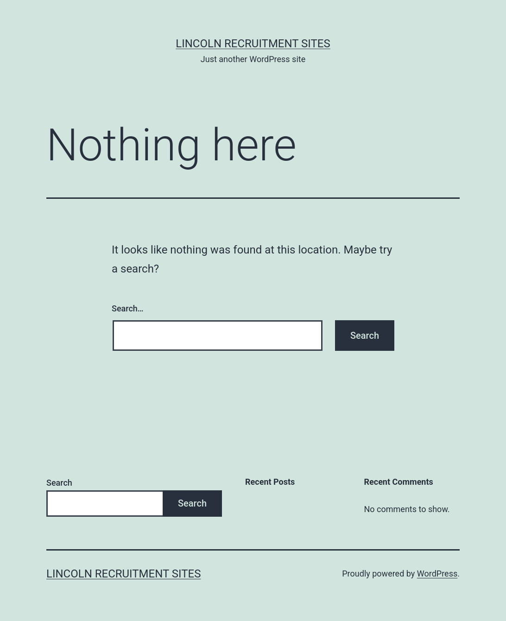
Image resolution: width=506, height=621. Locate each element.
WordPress (437, 573)
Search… (128, 308)
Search (59, 483)
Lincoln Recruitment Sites (253, 43)
